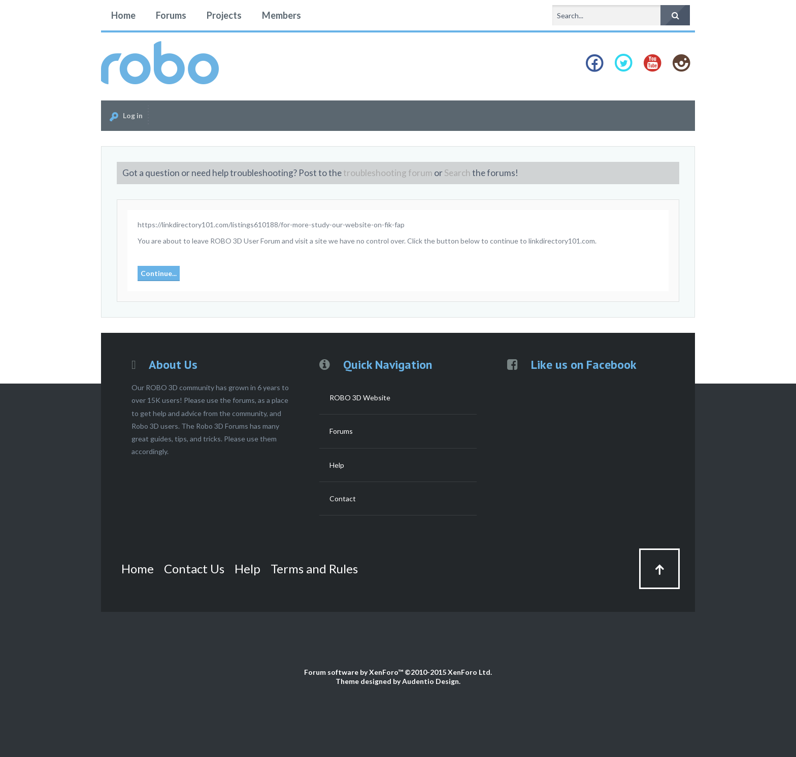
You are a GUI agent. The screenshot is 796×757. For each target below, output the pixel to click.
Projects (224, 15)
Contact (342, 498)
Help (336, 465)
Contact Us (194, 568)
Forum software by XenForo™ (398, 672)
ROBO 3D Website (359, 397)
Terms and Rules (314, 568)
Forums (171, 15)
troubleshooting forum (388, 172)
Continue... (159, 273)
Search (457, 172)
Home (123, 15)
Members (281, 15)
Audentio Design (430, 681)
